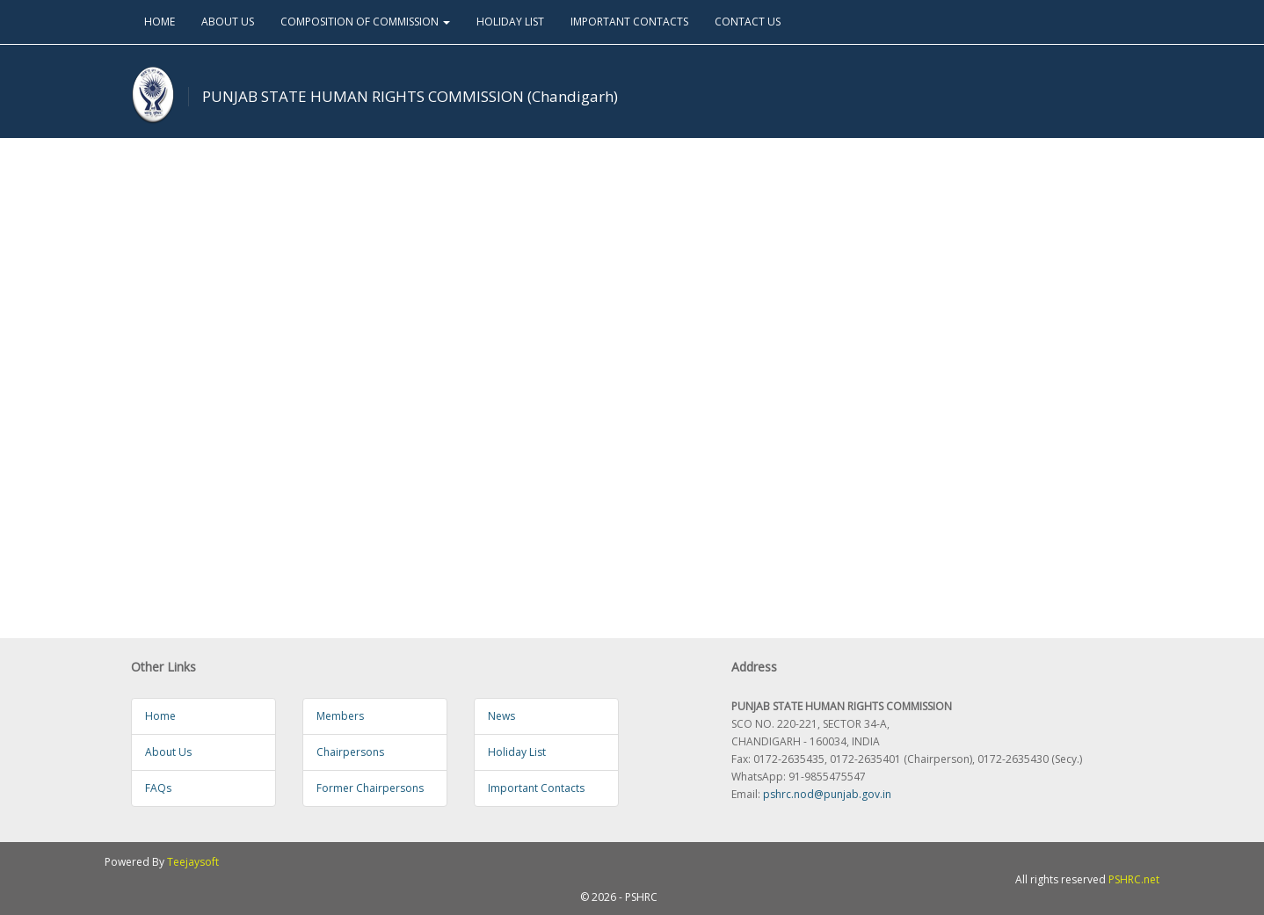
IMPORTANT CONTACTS (629, 21)
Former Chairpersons (370, 788)
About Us (168, 751)
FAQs (158, 788)
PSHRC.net (1133, 879)
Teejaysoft (193, 861)
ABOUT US (227, 21)
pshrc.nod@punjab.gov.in (827, 794)
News (501, 715)
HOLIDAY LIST (510, 21)
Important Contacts (536, 788)
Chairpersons (350, 751)
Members (340, 715)
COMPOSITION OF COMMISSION (365, 21)
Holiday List (517, 751)
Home (160, 715)
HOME (159, 21)
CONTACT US (748, 21)
